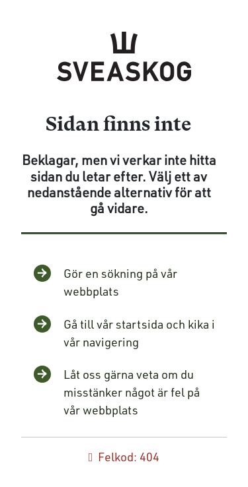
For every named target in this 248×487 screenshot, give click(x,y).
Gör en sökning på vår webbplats (120, 282)
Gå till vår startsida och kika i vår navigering (139, 333)
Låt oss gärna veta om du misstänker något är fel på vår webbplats (131, 392)
